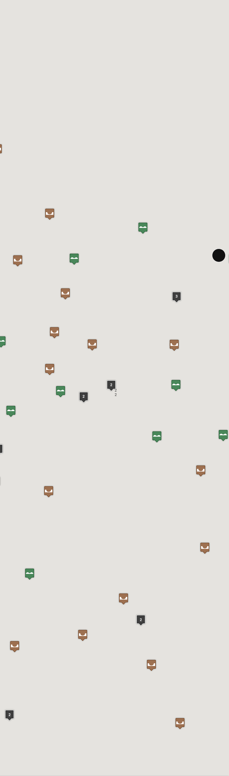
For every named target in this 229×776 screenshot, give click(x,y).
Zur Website (18, 565)
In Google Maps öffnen (50, 565)
